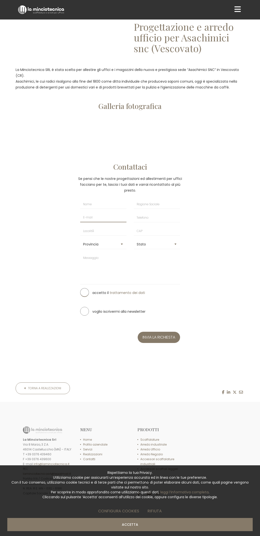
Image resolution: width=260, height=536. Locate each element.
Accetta (130, 524)
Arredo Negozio (151, 454)
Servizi (87, 449)
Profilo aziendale (95, 444)
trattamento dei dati (127, 292)
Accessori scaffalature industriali (157, 461)
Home (87, 440)
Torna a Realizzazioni (42, 388)
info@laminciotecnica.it (51, 464)
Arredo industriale (153, 444)
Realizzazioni (92, 454)
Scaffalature (149, 440)
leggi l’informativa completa (184, 492)
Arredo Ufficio (150, 449)
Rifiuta (154, 511)
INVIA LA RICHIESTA (159, 337)
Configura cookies (118, 511)
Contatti (89, 459)
